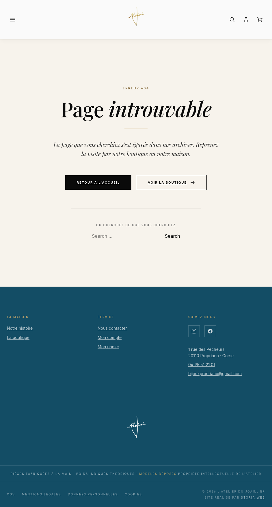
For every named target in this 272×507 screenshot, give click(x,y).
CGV (11, 494)
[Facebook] (210, 331)
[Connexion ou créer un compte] (246, 19)
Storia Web (253, 497)
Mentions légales (41, 494)
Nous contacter (112, 328)
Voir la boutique (171, 182)
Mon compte (110, 337)
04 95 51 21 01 (201, 364)
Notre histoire (20, 328)
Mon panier (108, 346)
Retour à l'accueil (98, 182)
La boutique (18, 337)
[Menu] (12, 19)
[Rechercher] (232, 19)
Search (172, 236)
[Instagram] (194, 331)
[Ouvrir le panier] (260, 19)
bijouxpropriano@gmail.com (215, 373)
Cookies (133, 494)
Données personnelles (93, 494)
